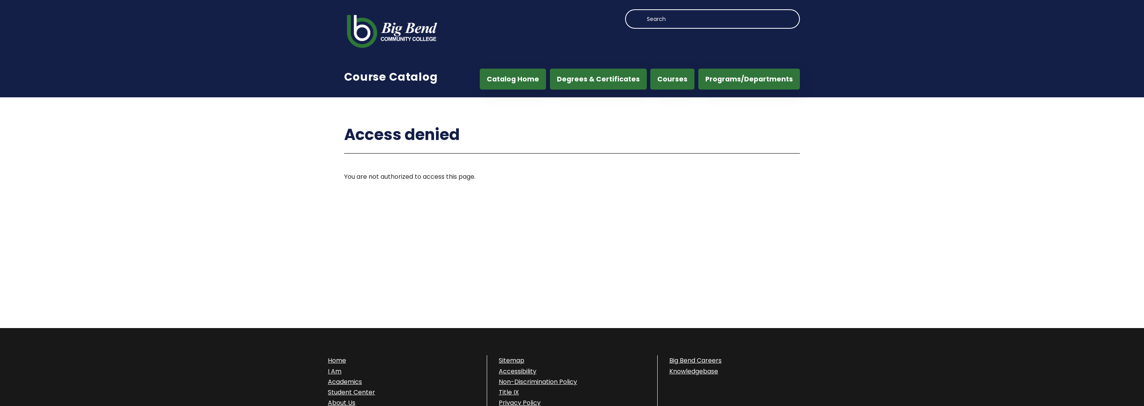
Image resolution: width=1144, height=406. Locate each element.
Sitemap (511, 360)
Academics (345, 381)
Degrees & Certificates (598, 79)
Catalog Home (513, 79)
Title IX (509, 392)
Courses (672, 79)
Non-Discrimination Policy (538, 381)
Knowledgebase (693, 371)
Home (337, 360)
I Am (334, 371)
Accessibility (517, 371)
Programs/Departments (749, 79)
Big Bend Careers (695, 360)
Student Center (351, 392)
